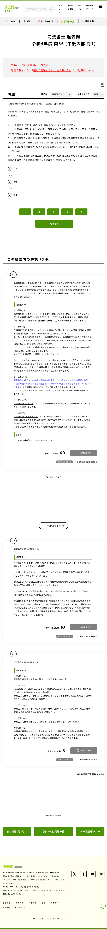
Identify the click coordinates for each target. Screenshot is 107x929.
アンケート (61, 9)
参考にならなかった (64, 462)
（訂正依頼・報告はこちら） (54, 104)
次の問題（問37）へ (90, 831)
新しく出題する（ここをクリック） (52, 70)
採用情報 (33, 903)
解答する (54, 224)
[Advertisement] (53, 497)
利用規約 (55, 903)
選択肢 (44, 94)
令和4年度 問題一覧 (53, 831)
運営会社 (6, 903)
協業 (44, 903)
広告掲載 (19, 903)
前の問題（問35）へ (16, 831)
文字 (83, 94)
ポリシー (6, 907)
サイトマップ (20, 907)
